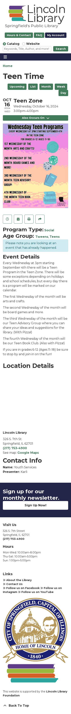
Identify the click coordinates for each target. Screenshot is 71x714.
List (33, 86)
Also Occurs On (35, 118)
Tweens (41, 237)
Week (61, 86)
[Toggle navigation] (5, 57)
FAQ (39, 35)
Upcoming (17, 86)
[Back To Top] (35, 705)
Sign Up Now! (35, 505)
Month (46, 86)
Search (61, 49)
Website (33, 44)
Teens (55, 237)
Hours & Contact (19, 35)
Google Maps (28, 453)
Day (63, 93)
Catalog (13, 44)
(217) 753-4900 (15, 448)
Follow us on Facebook (21, 588)
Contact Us (13, 584)
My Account (55, 35)
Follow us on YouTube (36, 592)
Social (49, 230)
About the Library (17, 580)
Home (7, 66)
